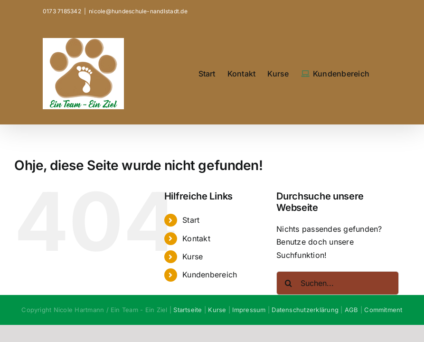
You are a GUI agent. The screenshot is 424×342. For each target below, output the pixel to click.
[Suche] (288, 283)
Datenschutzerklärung (305, 310)
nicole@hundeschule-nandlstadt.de (138, 11)
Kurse (192, 256)
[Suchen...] (337, 283)
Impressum (248, 310)
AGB (351, 310)
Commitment (383, 310)
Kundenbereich (209, 274)
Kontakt (196, 238)
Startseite (187, 310)
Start (190, 220)
